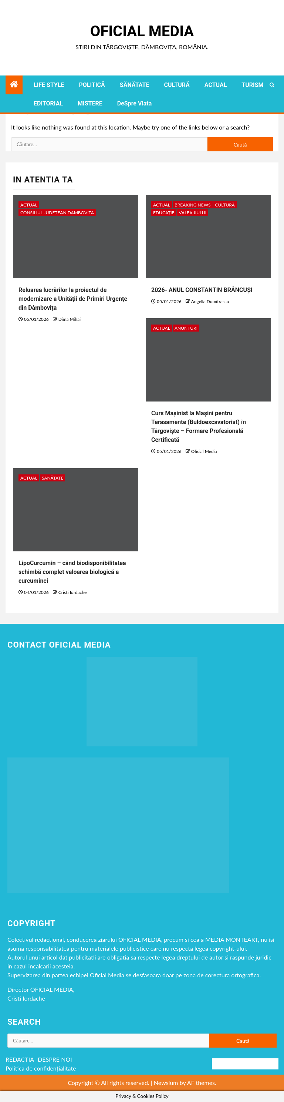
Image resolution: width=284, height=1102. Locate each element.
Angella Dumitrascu (210, 301)
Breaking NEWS (193, 205)
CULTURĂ (176, 84)
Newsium (166, 1082)
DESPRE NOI (55, 1059)
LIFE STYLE (49, 84)
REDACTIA (20, 1059)
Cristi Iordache (72, 592)
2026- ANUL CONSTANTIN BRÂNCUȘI (202, 289)
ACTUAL (215, 84)
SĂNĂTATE (134, 84)
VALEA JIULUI (192, 212)
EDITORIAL (48, 103)
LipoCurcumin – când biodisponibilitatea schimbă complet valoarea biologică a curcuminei (72, 572)
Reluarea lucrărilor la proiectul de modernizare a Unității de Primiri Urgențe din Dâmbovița (72, 298)
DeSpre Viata (134, 103)
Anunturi (186, 328)
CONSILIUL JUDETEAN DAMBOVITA (57, 212)
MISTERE (90, 103)
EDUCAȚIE (164, 212)
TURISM (252, 84)
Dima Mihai (69, 319)
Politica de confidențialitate (41, 1068)
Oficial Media (142, 31)
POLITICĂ (92, 84)
